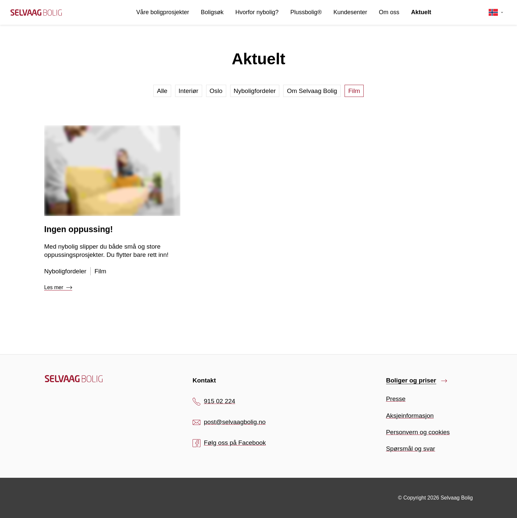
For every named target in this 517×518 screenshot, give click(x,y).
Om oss (389, 12)
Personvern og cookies (418, 432)
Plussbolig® (305, 12)
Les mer (58, 287)
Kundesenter (350, 12)
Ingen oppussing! (78, 229)
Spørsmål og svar (410, 448)
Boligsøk (212, 12)
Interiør (188, 90)
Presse (396, 398)
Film (354, 90)
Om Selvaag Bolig (312, 90)
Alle (162, 90)
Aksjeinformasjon (410, 415)
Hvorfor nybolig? (257, 12)
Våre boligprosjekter (162, 12)
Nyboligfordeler (255, 90)
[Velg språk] (496, 12)
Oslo (216, 90)
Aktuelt (421, 12)
